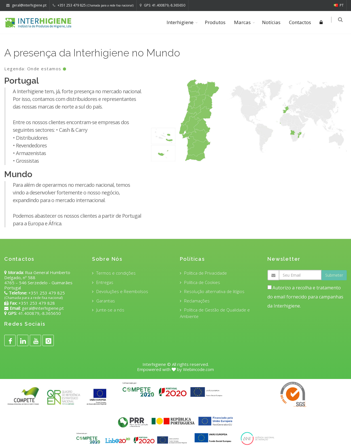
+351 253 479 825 (46, 293)
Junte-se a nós (110, 310)
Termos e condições (116, 273)
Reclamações (197, 301)
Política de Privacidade (205, 273)
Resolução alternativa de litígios (214, 291)
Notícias (272, 22)
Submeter (334, 275)
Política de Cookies (202, 282)
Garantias (105, 301)
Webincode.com (198, 369)
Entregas (104, 282)
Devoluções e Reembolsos (122, 291)
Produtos (216, 22)
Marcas (243, 22)
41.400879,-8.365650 (39, 313)
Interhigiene (180, 22)
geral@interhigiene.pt (43, 308)
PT (338, 5)
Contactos (301, 22)
